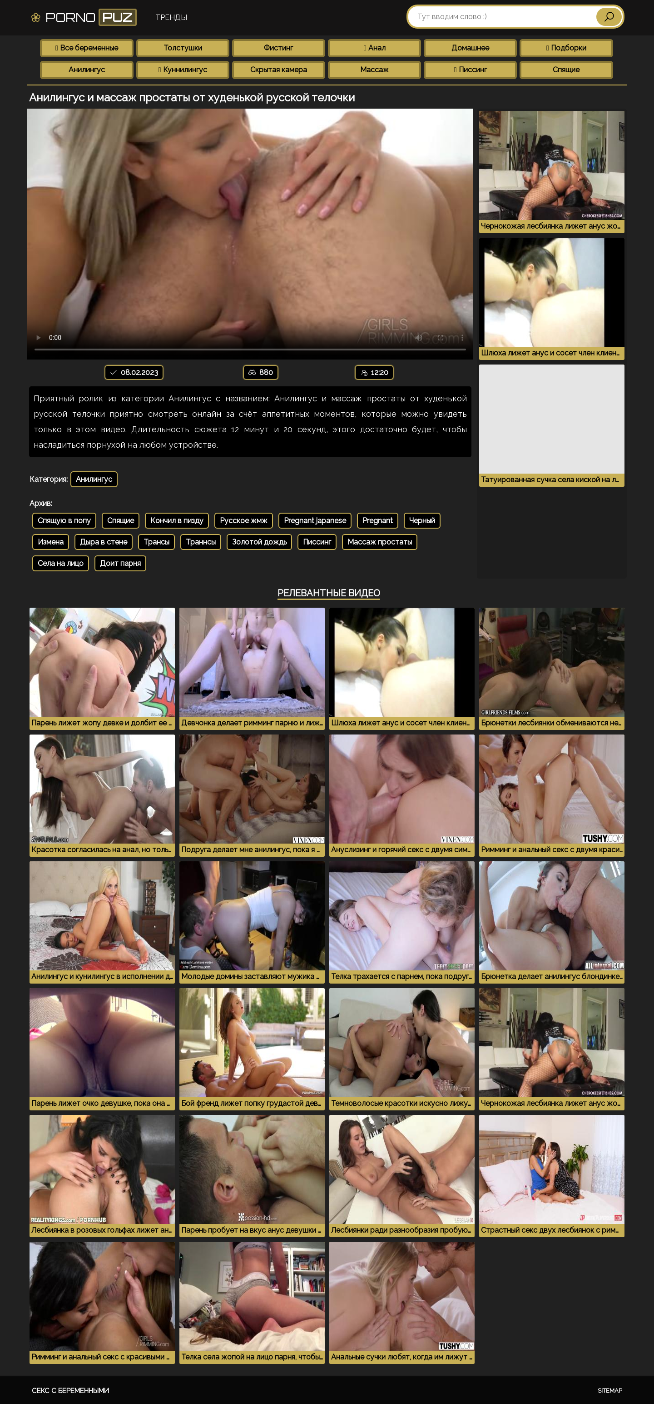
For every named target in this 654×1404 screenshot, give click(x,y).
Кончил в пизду (176, 520)
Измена (51, 542)
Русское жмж (244, 520)
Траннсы (201, 542)
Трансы (156, 542)
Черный (422, 520)
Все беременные (86, 48)
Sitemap (610, 1390)
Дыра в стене (103, 542)
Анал (375, 48)
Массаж (374, 69)
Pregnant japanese (315, 520)
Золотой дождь (259, 542)
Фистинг (278, 48)
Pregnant (377, 520)
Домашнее (470, 48)
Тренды (171, 17)
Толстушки (183, 48)
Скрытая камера (278, 69)
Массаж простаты (379, 542)
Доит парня (120, 563)
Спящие (566, 69)
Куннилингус (183, 69)
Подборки (566, 48)
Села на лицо (61, 563)
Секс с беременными (70, 1391)
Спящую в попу (64, 520)
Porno (83, 17)
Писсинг (470, 69)
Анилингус (87, 69)
